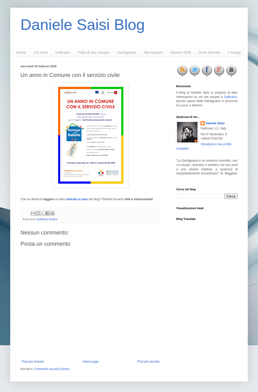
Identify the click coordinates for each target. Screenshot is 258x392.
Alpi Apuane (153, 52)
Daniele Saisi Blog (82, 24)
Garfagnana (126, 52)
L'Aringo (234, 52)
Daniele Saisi (215, 123)
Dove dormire (209, 52)
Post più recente (33, 361)
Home (21, 52)
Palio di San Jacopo (94, 52)
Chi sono (40, 52)
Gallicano (62, 52)
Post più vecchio (148, 361)
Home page (91, 361)
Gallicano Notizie (47, 219)
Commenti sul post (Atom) (51, 369)
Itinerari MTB (180, 52)
